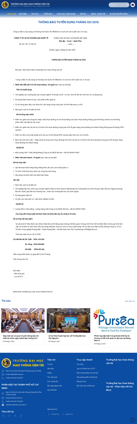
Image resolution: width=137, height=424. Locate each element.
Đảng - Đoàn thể (99, 14)
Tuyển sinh (48, 14)
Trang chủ (11, 14)
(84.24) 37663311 (17, 378)
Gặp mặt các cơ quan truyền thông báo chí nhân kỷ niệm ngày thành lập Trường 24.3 (21, 337)
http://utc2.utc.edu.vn (19, 405)
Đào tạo (36, 14)
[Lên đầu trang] (132, 420)
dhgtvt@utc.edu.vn (16, 374)
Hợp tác (84, 14)
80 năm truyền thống (120, 14)
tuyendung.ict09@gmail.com (86, 229)
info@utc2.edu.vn (16, 398)
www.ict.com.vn (62, 227)
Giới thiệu (24, 14)
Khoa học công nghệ (67, 14)
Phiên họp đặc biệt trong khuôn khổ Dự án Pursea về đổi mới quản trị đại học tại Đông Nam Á (112, 338)
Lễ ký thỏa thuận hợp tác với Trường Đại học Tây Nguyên (67, 337)
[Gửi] (127, 5)
